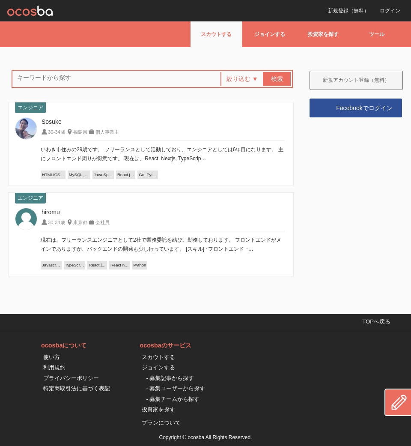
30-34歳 (56, 132)
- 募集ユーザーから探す (175, 388)
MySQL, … (79, 174)
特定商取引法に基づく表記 (76, 388)
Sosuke (52, 121)
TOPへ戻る (376, 321)
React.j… (125, 174)
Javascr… (51, 265)
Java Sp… (103, 174)
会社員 (102, 222)
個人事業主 (107, 132)
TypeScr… (74, 265)
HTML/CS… (53, 174)
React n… (119, 265)
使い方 (51, 357)
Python (140, 265)
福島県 (80, 132)
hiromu (51, 212)
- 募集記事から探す (170, 378)
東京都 (80, 222)
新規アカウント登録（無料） (356, 80)
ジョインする (269, 34)
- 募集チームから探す (173, 399)
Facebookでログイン (364, 108)
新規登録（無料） (348, 11)
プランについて (161, 422)
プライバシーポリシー (71, 378)
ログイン (390, 11)
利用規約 (54, 367)
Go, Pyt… (148, 174)
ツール (376, 34)
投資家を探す (323, 34)
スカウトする (216, 34)
